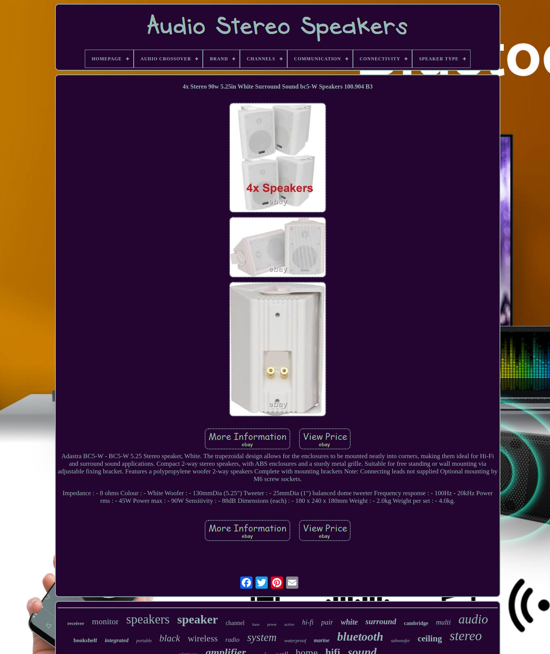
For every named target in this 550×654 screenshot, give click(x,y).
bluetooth (360, 636)
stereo (466, 635)
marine (322, 640)
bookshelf (85, 640)
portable (144, 640)
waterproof (295, 640)
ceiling (429, 638)
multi (443, 622)
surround (381, 621)
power (272, 624)
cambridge (416, 623)
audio (473, 619)
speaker (197, 619)
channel (235, 623)
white (349, 622)
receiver (75, 623)
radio (232, 639)
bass (256, 624)
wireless (203, 638)
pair (327, 622)
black (169, 638)
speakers (148, 619)
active (289, 624)
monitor (105, 621)
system (262, 637)
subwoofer (400, 640)
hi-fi (308, 622)
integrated (117, 640)
